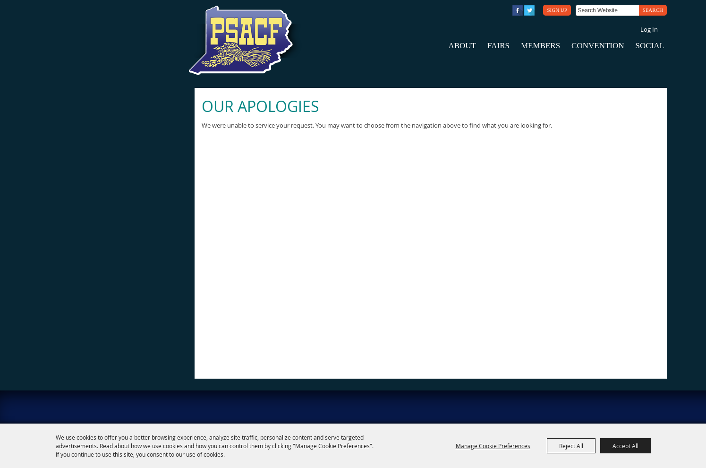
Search (653, 10)
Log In (649, 29)
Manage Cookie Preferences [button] (493, 446)
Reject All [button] (571, 446)
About (462, 45)
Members (540, 45)
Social (650, 45)
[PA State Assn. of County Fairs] (244, 41)
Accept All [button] (625, 446)
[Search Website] (607, 10)
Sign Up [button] (557, 10)
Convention (597, 45)
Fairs (498, 45)
